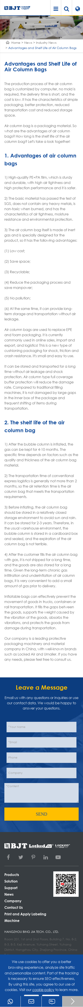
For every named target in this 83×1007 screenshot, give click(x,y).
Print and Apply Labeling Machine (25, 917)
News (28, 42)
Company (12, 901)
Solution (11, 881)
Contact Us (13, 907)
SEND (41, 814)
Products (11, 874)
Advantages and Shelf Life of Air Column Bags (42, 48)
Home (15, 42)
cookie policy (43, 989)
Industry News (46, 42)
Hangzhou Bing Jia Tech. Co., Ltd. (31, 932)
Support (10, 888)
